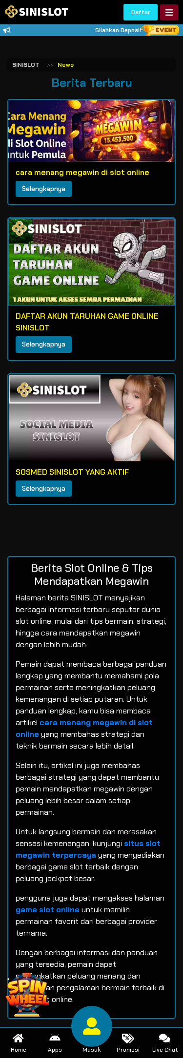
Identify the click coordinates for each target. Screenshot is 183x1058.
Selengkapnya (43, 189)
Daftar (140, 12)
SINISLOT (26, 65)
